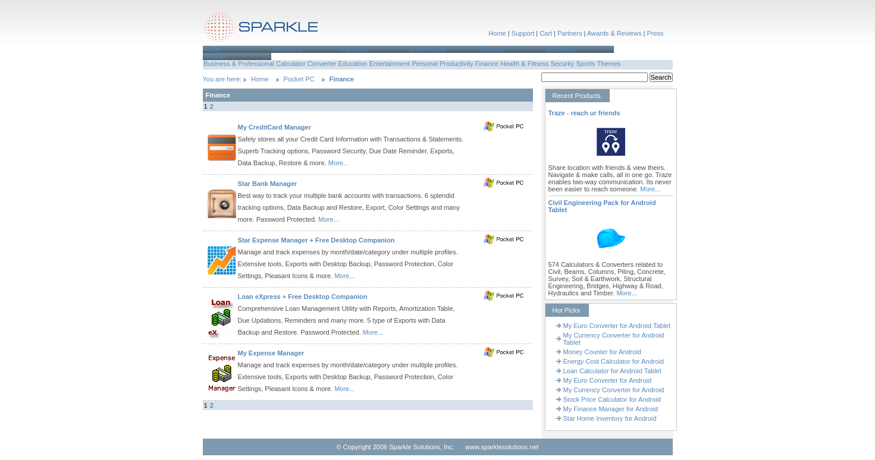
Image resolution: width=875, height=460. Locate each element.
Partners (569, 33)
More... (338, 162)
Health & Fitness (524, 63)
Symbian (490, 49)
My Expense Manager (271, 353)
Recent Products (577, 95)
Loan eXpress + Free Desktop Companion (303, 296)
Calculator (291, 63)
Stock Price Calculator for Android (612, 399)
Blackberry (562, 49)
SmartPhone (427, 49)
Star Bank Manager (267, 183)
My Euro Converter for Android (607, 380)
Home (497, 33)
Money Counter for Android (602, 351)
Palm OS (354, 49)
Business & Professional (238, 63)
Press (655, 33)
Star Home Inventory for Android (610, 418)
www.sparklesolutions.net (502, 446)
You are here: (223, 79)
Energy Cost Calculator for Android (613, 361)
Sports (585, 63)
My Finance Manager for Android (610, 408)
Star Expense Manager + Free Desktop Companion (316, 240)
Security (562, 63)
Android (214, 56)
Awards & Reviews (614, 33)
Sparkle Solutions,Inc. (261, 29)
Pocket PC (287, 49)
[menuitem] (237, 49)
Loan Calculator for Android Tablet (612, 370)
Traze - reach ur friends (584, 112)
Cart (546, 33)
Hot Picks (566, 310)
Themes (609, 63)
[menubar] (438, 53)
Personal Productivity (442, 63)
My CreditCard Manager (274, 127)
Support (523, 33)
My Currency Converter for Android (613, 389)
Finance (486, 63)
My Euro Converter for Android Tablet (617, 325)
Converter (322, 63)
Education (352, 63)
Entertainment (389, 63)
